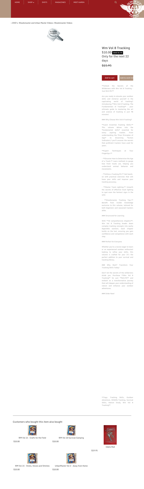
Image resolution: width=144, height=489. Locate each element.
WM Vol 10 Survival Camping (70, 437)
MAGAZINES (60, 2)
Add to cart (109, 77)
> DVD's (14, 22)
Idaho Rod (109, 446)
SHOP (31, 2)
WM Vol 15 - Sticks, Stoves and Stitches (32, 465)
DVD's (44, 2)
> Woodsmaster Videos (62, 22)
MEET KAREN (78, 2)
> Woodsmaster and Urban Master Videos (35, 22)
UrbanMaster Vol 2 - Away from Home (70, 465)
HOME (17, 2)
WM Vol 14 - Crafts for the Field (32, 437)
